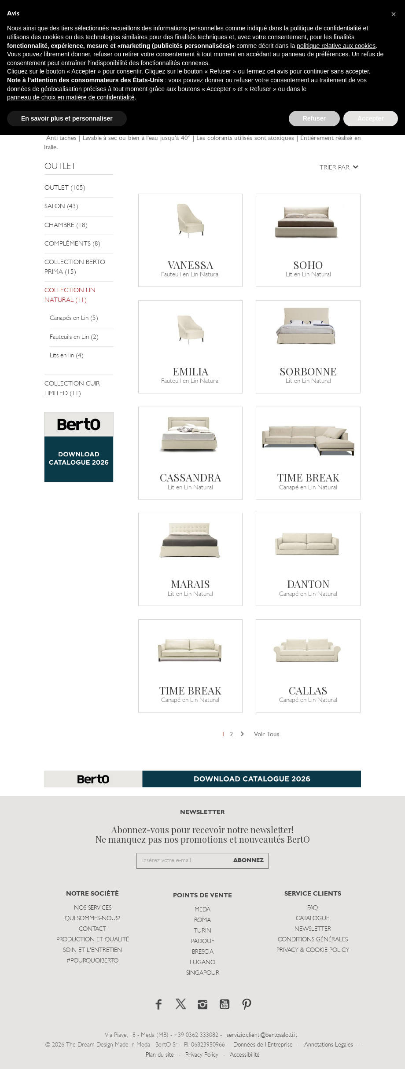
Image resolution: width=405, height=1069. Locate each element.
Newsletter (313, 929)
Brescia (203, 952)
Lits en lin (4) (67, 356)
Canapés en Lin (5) (74, 318)
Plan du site (160, 1055)
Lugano (202, 962)
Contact (92, 929)
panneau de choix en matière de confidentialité (71, 97)
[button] (394, 14)
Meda (202, 910)
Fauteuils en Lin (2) (74, 337)
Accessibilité (245, 1055)
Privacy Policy (201, 1055)
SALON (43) (61, 206)
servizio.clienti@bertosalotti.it (262, 1035)
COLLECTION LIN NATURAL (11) (70, 295)
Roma (202, 920)
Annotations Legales (328, 1045)
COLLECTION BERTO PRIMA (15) (74, 267)
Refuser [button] (314, 118)
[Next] (242, 734)
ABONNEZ (248, 860)
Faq (312, 908)
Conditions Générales (313, 940)
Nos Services (92, 908)
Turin (202, 931)
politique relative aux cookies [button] (336, 45)
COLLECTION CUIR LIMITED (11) (72, 389)
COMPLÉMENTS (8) (72, 244)
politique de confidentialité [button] (326, 28)
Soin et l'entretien (92, 950)
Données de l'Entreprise (263, 1045)
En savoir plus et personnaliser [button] (67, 118)
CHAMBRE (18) (66, 225)
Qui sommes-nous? (92, 918)
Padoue (202, 941)
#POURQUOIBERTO (92, 961)
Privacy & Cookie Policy (312, 950)
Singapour (202, 973)
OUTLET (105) (64, 188)
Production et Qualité (92, 940)
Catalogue (312, 918)
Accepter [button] (370, 118)
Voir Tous (267, 734)
